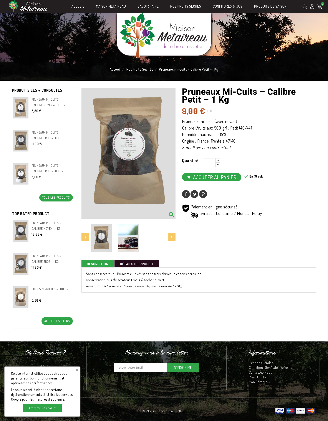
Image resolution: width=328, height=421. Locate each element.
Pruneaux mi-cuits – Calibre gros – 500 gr (47, 168)
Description (97, 264)
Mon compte (258, 382)
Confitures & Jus (227, 6)
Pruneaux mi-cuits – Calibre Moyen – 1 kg (46, 225)
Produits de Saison (270, 6)
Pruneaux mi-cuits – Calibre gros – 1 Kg (46, 135)
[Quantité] (209, 162)
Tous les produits (56, 197)
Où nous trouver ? (45, 353)
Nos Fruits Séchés (185, 6)
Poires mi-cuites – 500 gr (49, 289)
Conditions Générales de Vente (270, 367)
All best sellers (57, 321)
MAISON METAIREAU (111, 6)
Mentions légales (261, 363)
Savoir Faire (148, 6)
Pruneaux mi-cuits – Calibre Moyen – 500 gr (48, 102)
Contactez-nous (260, 372)
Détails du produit (137, 264)
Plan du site (257, 377)
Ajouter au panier (212, 177)
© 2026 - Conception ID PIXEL (164, 411)
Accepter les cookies (42, 408)
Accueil (77, 6)
